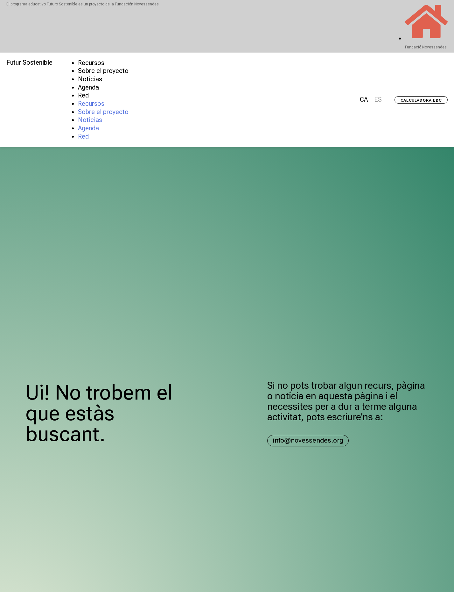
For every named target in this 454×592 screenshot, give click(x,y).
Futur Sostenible (29, 62)
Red (83, 95)
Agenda (88, 87)
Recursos (91, 63)
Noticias (90, 79)
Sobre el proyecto (103, 71)
